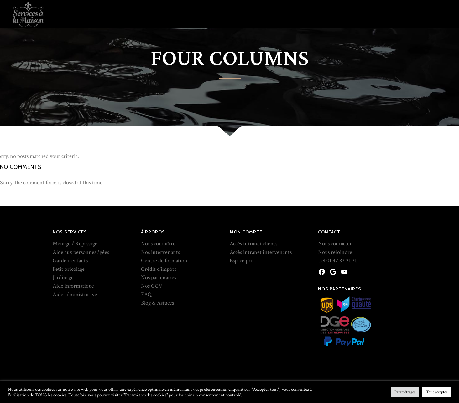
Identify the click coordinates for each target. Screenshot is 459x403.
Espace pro (241, 260)
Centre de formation (164, 260)
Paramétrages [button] (404, 392)
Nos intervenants (160, 252)
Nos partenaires (158, 277)
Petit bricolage (69, 269)
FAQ (146, 294)
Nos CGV (151, 286)
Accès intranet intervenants (261, 252)
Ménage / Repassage (75, 243)
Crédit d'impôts (158, 269)
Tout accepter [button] (436, 392)
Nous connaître (158, 243)
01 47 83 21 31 (341, 260)
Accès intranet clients (253, 243)
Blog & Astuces (157, 302)
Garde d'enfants (70, 260)
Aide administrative (75, 294)
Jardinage (63, 277)
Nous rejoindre (335, 252)
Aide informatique (73, 286)
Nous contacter (335, 243)
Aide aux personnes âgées (81, 252)
